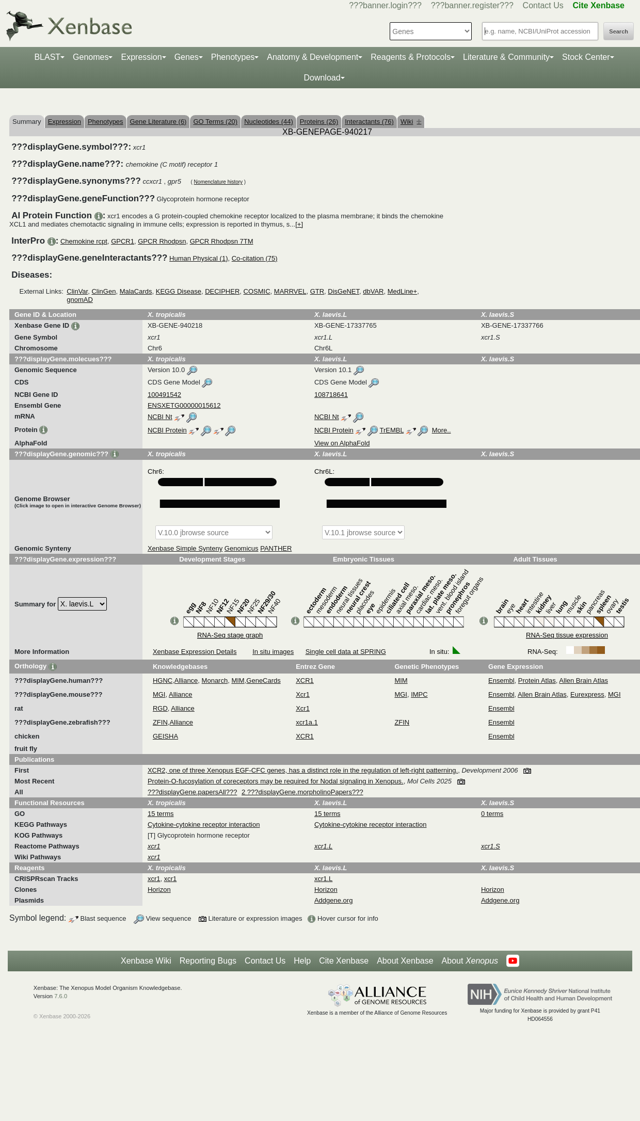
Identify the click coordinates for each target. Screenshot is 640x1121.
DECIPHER (222, 291)
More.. (441, 430)
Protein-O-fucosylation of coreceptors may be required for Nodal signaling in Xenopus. (276, 781)
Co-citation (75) (255, 258)
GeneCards (263, 680)
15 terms (161, 814)
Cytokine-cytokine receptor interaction (204, 824)
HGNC (162, 680)
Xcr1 (303, 694)
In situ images (273, 651)
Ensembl (501, 680)
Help (302, 960)
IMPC (419, 694)
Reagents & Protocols (411, 57)
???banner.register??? (472, 5)
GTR (317, 291)
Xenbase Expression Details (195, 651)
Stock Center (586, 57)
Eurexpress (587, 694)
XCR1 (305, 680)
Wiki (411, 121)
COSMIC (257, 291)
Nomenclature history (218, 182)
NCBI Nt (160, 417)
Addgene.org (333, 900)
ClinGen (103, 291)
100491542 (164, 394)
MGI (159, 694)
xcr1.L (323, 879)
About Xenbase (405, 960)
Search (618, 31)
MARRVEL (290, 291)
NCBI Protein (167, 430)
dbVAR (373, 291)
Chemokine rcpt (83, 241)
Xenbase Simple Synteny (185, 548)
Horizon (159, 889)
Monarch (215, 680)
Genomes (90, 57)
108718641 (331, 394)
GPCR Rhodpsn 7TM (221, 241)
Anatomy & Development (312, 57)
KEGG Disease (178, 291)
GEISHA (165, 736)
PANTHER (276, 548)
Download (321, 77)
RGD (160, 708)
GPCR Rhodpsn (162, 241)
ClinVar (77, 291)
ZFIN (160, 722)
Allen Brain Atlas (583, 680)
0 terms (492, 814)
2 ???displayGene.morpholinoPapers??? (302, 792)
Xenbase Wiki (146, 960)
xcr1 (154, 879)
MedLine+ (402, 291)
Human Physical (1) (198, 258)
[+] (299, 224)
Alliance (186, 680)
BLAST (47, 57)
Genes (186, 57)
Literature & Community (506, 57)
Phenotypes (233, 57)
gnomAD (80, 299)
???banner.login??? (385, 5)
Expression (141, 57)
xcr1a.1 (307, 722)
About (470, 961)
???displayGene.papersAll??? (192, 792)
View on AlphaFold (342, 443)
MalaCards (136, 291)
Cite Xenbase (344, 960)
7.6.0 (60, 996)
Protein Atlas (537, 680)
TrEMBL (391, 430)
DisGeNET (343, 291)
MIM (237, 680)
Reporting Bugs (208, 960)
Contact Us (543, 5)
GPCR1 (122, 241)
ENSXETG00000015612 (184, 405)
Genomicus (242, 548)
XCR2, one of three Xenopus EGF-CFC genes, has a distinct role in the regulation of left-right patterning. (303, 770)
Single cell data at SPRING (346, 651)
